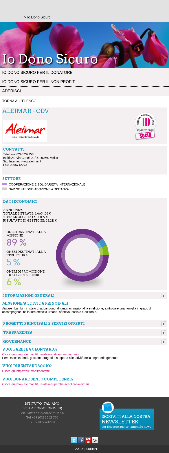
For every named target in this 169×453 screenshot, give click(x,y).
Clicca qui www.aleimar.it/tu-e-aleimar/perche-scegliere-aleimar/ (45, 384)
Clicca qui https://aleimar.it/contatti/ (26, 371)
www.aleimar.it (31, 161)
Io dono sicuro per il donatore (37, 72)
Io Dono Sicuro (39, 17)
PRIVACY (77, 449)
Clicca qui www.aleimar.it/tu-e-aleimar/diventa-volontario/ (40, 354)
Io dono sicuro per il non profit (38, 82)
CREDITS (92, 449)
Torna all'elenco (19, 101)
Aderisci (11, 91)
